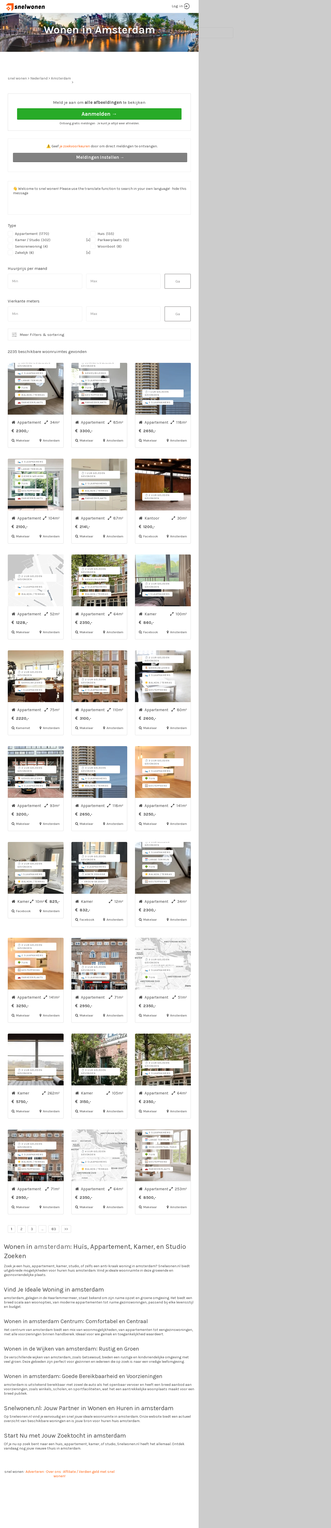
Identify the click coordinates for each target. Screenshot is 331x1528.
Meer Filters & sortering (42, 354)
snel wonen (14, 1491)
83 (53, 1248)
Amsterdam (61, 98)
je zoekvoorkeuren (74, 165)
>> (66, 1248)
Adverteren (35, 1491)
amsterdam (52, 1266)
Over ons (53, 1491)
